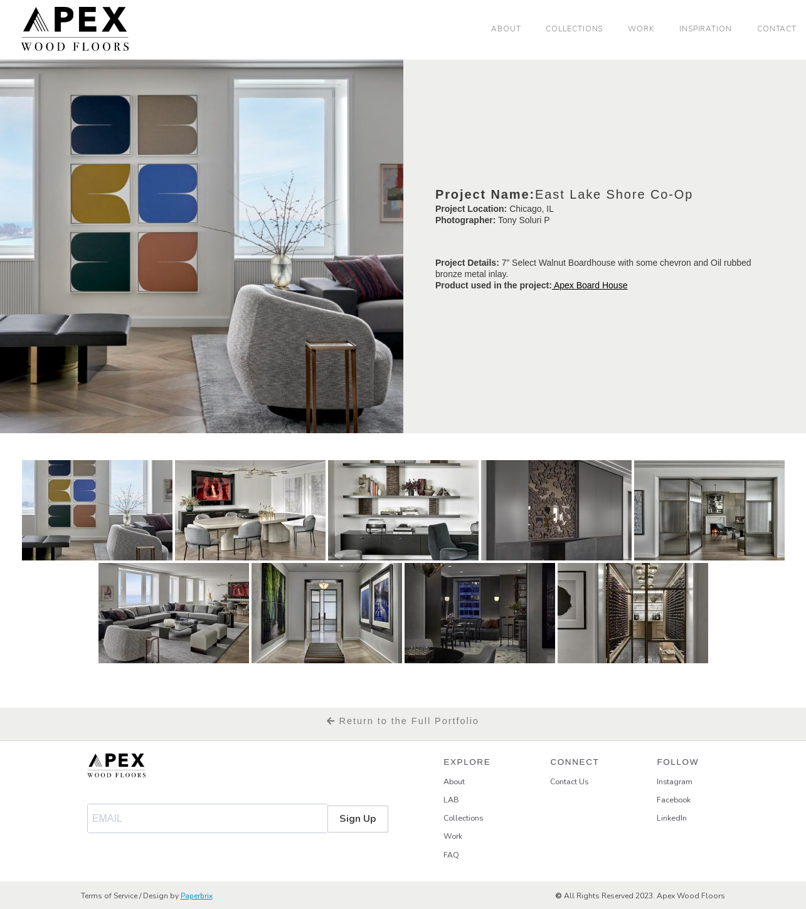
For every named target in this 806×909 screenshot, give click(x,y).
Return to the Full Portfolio (403, 720)
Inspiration (705, 29)
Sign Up (357, 819)
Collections (574, 29)
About (506, 29)
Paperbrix (197, 895)
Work (641, 29)
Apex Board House (590, 285)
